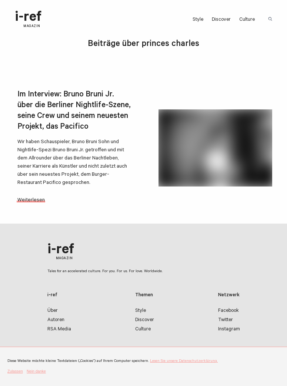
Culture (247, 20)
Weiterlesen (31, 200)
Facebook (228, 311)
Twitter (225, 320)
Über (52, 311)
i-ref (28, 20)
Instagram (229, 329)
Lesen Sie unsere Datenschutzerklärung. (184, 361)
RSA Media (59, 329)
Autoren (55, 320)
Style (198, 20)
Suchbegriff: (271, 19)
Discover (221, 20)
